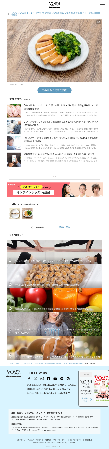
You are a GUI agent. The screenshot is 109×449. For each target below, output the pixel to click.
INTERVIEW (33, 389)
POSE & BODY (34, 385)
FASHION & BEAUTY (59, 389)
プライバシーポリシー (60, 440)
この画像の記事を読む (54, 90)
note (48, 379)
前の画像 (40, 227)
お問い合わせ (21, 440)
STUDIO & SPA (62, 393)
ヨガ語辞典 (71, 442)
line (61, 379)
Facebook (28, 379)
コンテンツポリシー (76, 440)
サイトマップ (61, 442)
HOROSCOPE (47, 393)
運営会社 (88, 440)
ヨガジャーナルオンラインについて (43, 442)
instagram (42, 379)
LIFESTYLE (32, 393)
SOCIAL (72, 385)
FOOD (44, 389)
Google (68, 379)
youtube (55, 379)
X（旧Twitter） (35, 379)
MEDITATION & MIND (54, 385)
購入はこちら (85, 399)
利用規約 (48, 440)
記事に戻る (64, 227)
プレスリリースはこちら (35, 440)
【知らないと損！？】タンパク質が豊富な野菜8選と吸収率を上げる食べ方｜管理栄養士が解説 (55, 14)
